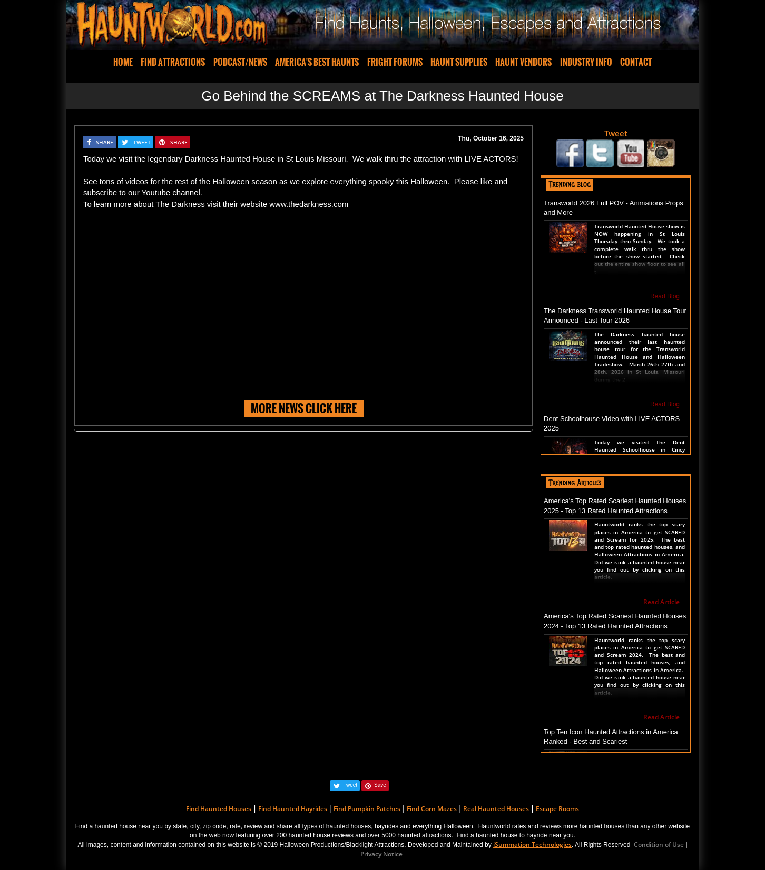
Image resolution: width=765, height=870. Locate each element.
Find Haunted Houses (218, 808)
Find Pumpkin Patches (367, 808)
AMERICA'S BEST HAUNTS (317, 62)
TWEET (142, 142)
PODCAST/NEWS (240, 62)
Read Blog (665, 296)
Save (380, 785)
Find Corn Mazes (432, 808)
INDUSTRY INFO (586, 62)
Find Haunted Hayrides (292, 808)
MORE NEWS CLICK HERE (304, 408)
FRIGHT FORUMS (395, 62)
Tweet (615, 133)
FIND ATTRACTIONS (173, 62)
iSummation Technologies (532, 844)
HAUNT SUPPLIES (458, 62)
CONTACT (636, 62)
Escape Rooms (557, 808)
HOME (123, 62)
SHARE (104, 142)
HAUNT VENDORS (523, 62)
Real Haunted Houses (496, 808)
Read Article (661, 601)
